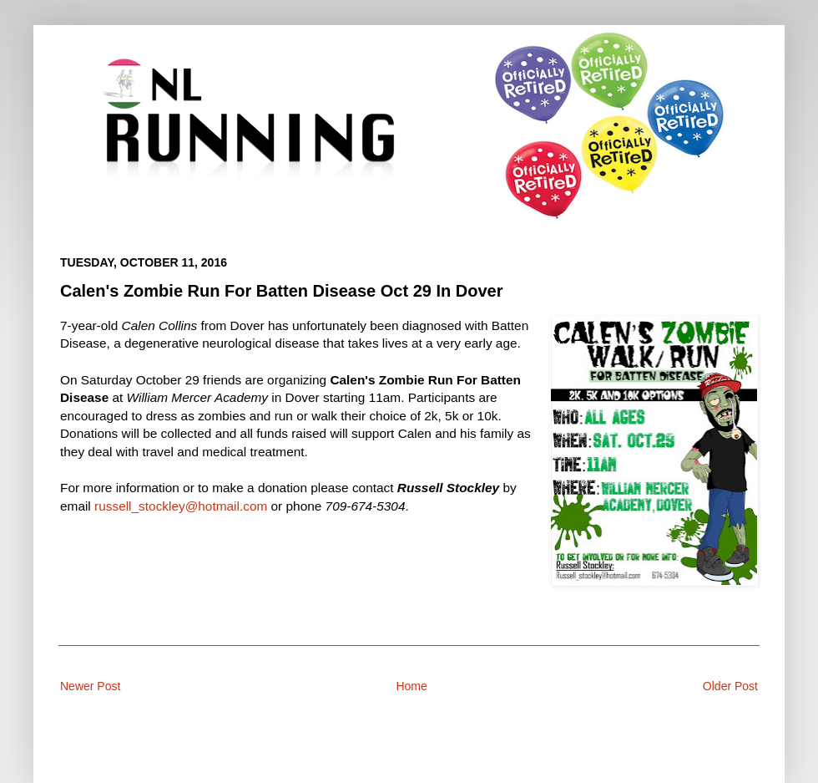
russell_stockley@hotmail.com (180, 506)
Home (411, 686)
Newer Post (90, 686)
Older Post (730, 686)
